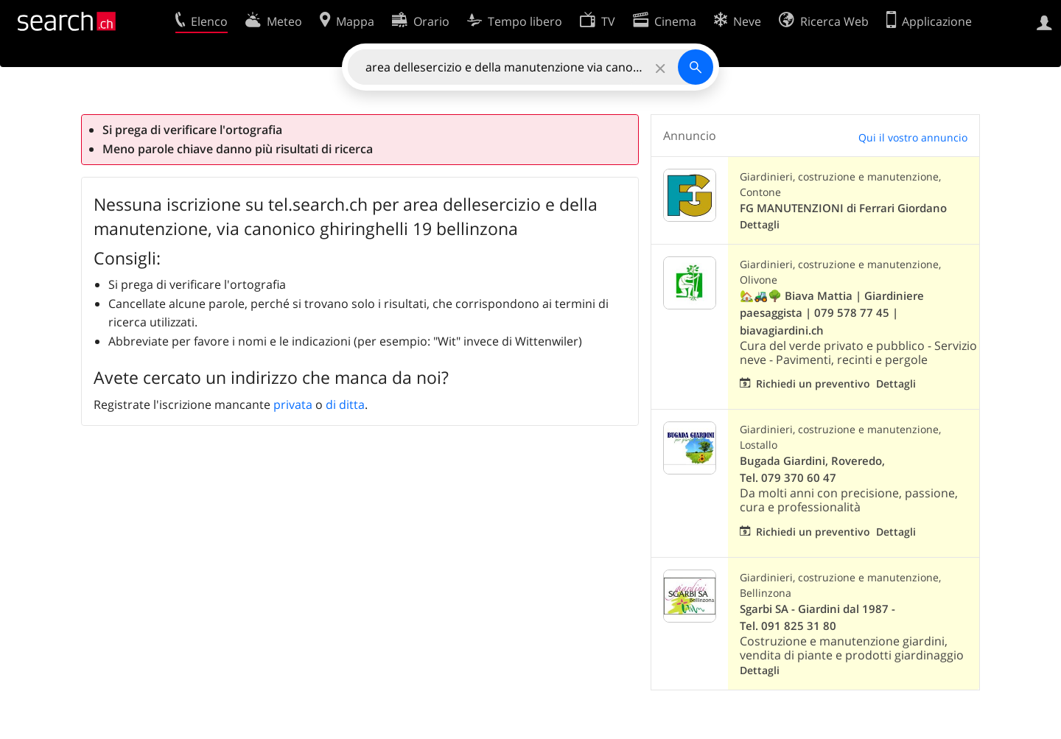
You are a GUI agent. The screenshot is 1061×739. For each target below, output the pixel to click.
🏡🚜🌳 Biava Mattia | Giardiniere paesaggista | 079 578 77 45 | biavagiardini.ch (832, 312)
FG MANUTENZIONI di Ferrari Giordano (843, 208)
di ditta (345, 404)
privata (292, 404)
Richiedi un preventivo (813, 383)
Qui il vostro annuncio (912, 137)
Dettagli (760, 224)
